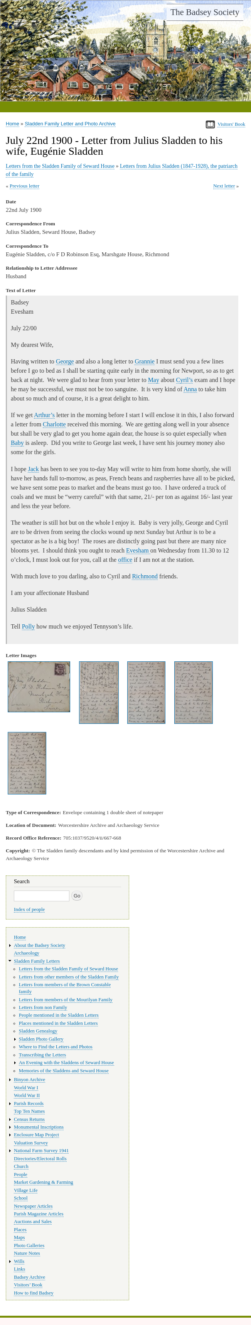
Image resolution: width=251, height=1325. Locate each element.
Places (20, 1229)
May (153, 380)
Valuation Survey (31, 1143)
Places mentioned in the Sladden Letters (58, 1023)
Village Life (25, 1190)
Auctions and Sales (33, 1221)
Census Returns (29, 1119)
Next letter (224, 186)
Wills (19, 1261)
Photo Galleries (29, 1245)
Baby (17, 442)
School (21, 1198)
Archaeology (26, 953)
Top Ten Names (29, 1111)
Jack (33, 469)
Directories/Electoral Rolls (40, 1158)
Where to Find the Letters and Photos (56, 1047)
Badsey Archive (29, 1277)
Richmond (145, 576)
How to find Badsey (34, 1293)
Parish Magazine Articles (39, 1214)
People (20, 1174)
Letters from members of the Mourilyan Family (66, 999)
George (65, 361)
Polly (28, 626)
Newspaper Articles (33, 1206)
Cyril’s (184, 380)
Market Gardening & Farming (43, 1182)
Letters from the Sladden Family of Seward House (60, 166)
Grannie (145, 361)
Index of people (29, 909)
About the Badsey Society (39, 945)
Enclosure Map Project (36, 1134)
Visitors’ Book (28, 1285)
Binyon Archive (29, 1079)
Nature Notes (27, 1253)
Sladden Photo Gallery (41, 1039)
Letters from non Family (43, 1007)
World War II (27, 1095)
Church (21, 1166)
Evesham (138, 550)
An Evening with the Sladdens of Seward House (66, 1062)
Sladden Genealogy (38, 1031)
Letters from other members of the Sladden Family (69, 977)
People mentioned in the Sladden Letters (59, 1015)
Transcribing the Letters (42, 1055)
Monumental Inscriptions (39, 1127)
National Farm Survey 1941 (41, 1150)
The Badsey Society (204, 12)
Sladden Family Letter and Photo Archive (70, 124)
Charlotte (54, 424)
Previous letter (24, 186)
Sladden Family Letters (37, 961)
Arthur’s (44, 415)
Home (12, 124)
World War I (26, 1087)
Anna (190, 389)
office (125, 559)
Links (19, 1269)
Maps (19, 1237)
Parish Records (29, 1103)
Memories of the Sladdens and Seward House (64, 1070)
